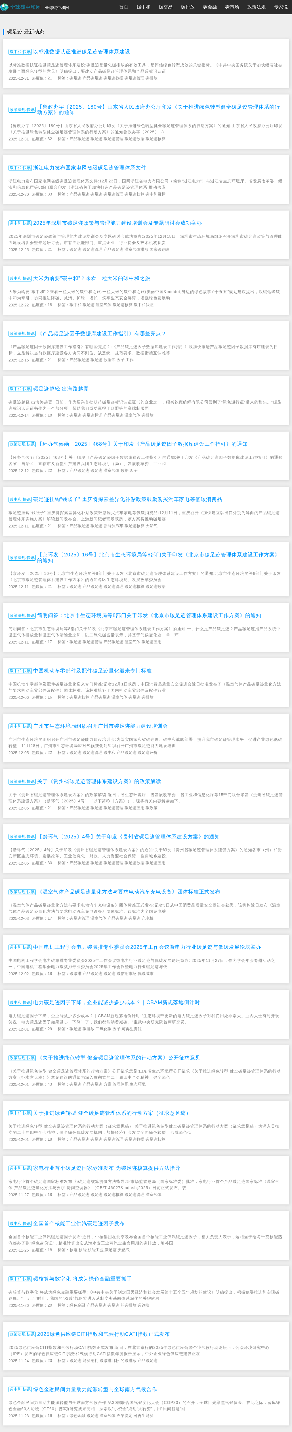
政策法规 (256, 7)
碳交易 (166, 7)
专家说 (281, 7)
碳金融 (210, 7)
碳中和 (143, 7)
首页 (123, 7)
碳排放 (188, 7)
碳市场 (232, 7)
